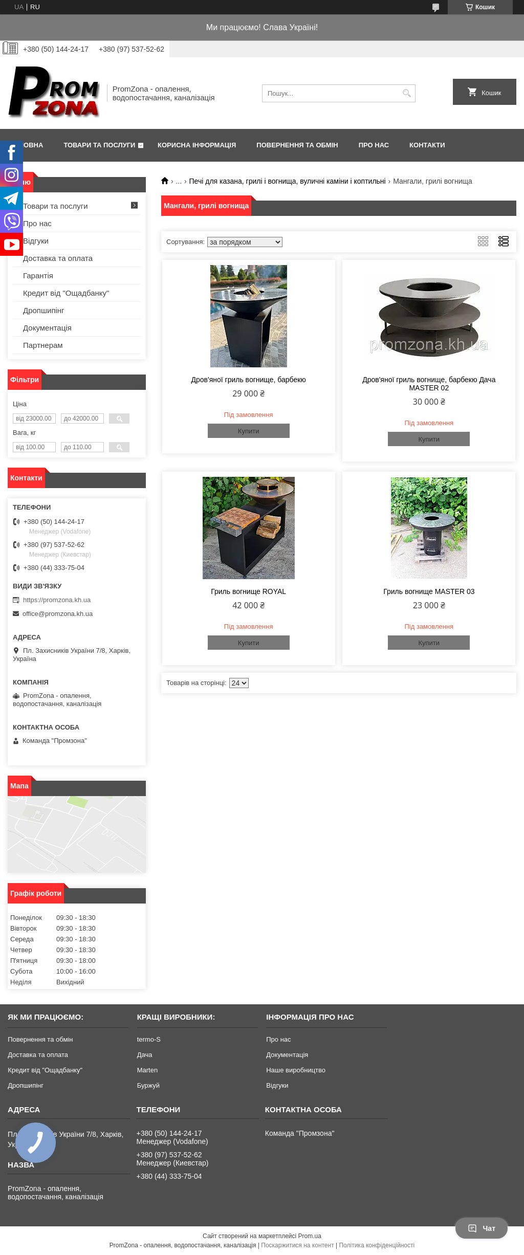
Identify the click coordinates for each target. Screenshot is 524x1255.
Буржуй (148, 1085)
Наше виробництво (295, 1070)
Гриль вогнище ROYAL (248, 591)
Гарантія (38, 275)
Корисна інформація (197, 145)
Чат (481, 1228)
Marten (147, 1070)
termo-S (149, 1039)
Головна (26, 145)
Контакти (427, 145)
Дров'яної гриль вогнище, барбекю (248, 380)
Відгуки (36, 240)
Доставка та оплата (58, 258)
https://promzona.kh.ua (57, 600)
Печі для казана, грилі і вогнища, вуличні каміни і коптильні (287, 181)
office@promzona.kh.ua (58, 614)
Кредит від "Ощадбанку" (66, 293)
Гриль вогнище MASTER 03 (428, 591)
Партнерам (43, 345)
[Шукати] (407, 93)
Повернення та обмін (297, 145)
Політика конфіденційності (376, 1245)
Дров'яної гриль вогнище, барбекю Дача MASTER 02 (428, 384)
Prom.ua (309, 1236)
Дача (144, 1055)
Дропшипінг (43, 310)
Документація (47, 327)
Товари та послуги (99, 145)
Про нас (374, 145)
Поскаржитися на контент (297, 1245)
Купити (248, 431)
